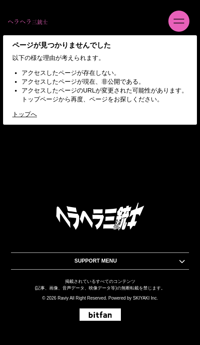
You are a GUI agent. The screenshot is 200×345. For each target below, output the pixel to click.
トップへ (24, 114)
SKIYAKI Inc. (145, 298)
